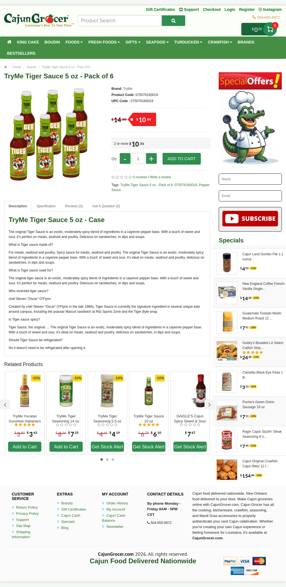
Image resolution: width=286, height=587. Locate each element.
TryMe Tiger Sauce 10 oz (149, 418)
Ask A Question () (106, 206)
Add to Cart (182, 158)
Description (18, 206)
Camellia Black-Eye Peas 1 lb (262, 375)
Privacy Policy (25, 513)
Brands (246, 42)
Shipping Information (21, 534)
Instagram (270, 9)
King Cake (28, 42)
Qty (114, 159)
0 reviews (140, 177)
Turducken (188, 42)
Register (247, 9)
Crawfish (220, 42)
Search (32, 67)
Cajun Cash (68, 515)
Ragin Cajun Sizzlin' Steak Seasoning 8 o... (262, 434)
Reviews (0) (74, 206)
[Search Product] (173, 20)
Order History (115, 503)
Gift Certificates (160, 9)
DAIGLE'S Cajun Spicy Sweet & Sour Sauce (190, 419)
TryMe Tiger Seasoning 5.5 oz (107, 418)
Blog (63, 528)
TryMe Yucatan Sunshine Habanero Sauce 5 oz (25, 419)
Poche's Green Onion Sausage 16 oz (258, 404)
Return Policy (25, 507)
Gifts (132, 42)
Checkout (212, 9)
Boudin (52, 42)
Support (20, 520)
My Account (113, 509)
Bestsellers (21, 53)
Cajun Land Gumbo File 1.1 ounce (262, 256)
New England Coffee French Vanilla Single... (263, 286)
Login (230, 9)
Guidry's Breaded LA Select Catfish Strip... (262, 345)
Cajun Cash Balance (113, 518)
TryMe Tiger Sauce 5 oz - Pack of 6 (66, 67)
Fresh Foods (104, 42)
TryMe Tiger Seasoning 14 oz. (66, 418)
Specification (46, 206)
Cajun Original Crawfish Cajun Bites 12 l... (260, 463)
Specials (66, 521)
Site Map (21, 526)
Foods (74, 42)
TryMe (128, 89)
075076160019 (186, 185)
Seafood (157, 42)
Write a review (160, 177)
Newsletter (112, 527)
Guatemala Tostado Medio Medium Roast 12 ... (262, 315)
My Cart (270, 29)
